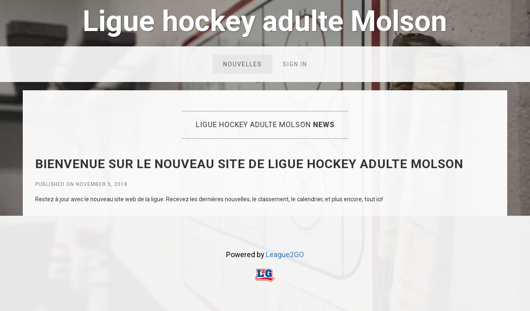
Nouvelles (242, 64)
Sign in (295, 64)
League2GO (285, 255)
